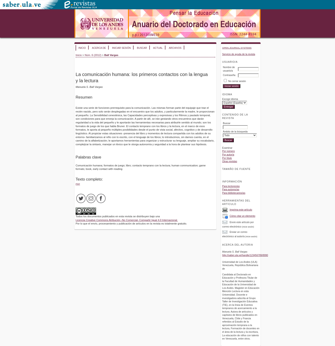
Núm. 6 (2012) (93, 55)
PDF (78, 184)
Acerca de (99, 48)
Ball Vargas (111, 55)
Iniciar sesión (121, 48)
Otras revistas (229, 161)
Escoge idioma (230, 99)
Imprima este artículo (241, 209)
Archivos (175, 48)
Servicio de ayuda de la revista (238, 54)
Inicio (82, 48)
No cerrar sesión (237, 81)
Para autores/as (230, 189)
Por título (227, 158)
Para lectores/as (231, 186)
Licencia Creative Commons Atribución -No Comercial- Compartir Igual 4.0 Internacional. (127, 220)
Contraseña (229, 75)
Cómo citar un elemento (242, 216)
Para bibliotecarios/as (233, 193)
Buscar (142, 48)
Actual (158, 48)
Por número (228, 151)
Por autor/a (228, 154)
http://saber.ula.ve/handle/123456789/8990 (245, 255)
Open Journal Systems (236, 47)
